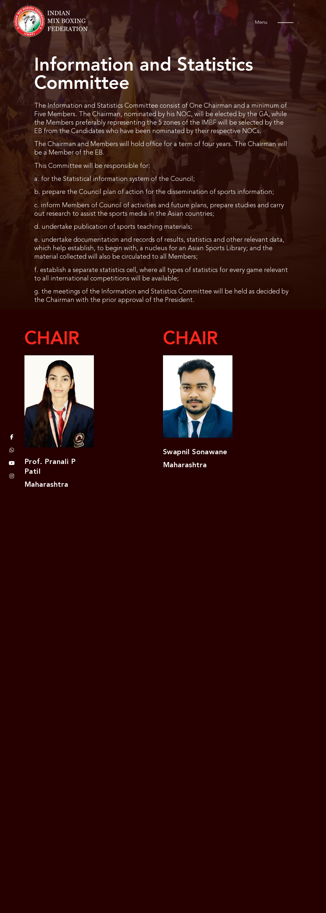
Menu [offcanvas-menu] (266, 22)
